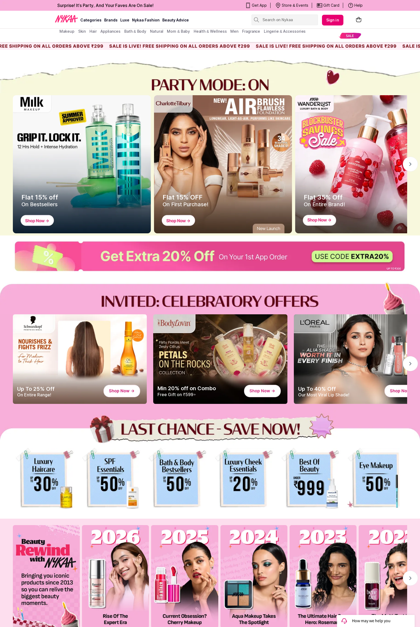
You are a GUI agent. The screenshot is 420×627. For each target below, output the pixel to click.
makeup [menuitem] (66, 31)
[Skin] (110, 479)
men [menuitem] (234, 31)
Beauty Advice (175, 20)
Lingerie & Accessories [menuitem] (285, 31)
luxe (124, 20)
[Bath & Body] (177, 479)
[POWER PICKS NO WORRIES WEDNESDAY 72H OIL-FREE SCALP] (210, 429)
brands (111, 20)
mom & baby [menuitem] (178, 31)
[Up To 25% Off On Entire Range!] (80, 359)
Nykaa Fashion (146, 20)
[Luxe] (243, 479)
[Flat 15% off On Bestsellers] (82, 164)
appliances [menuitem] (110, 31)
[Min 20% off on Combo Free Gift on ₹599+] (220, 359)
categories (91, 20)
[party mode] (210, 74)
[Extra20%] (210, 256)
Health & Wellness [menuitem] (210, 31)
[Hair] (44, 479)
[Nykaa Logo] (66, 18)
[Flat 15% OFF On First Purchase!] (223, 164)
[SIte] (310, 479)
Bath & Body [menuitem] (135, 31)
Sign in (332, 20)
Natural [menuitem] (156, 31)
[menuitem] (350, 35)
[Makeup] (376, 479)
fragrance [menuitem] (251, 31)
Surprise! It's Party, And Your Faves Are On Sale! (105, 5)
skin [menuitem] (82, 31)
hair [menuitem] (93, 31)
